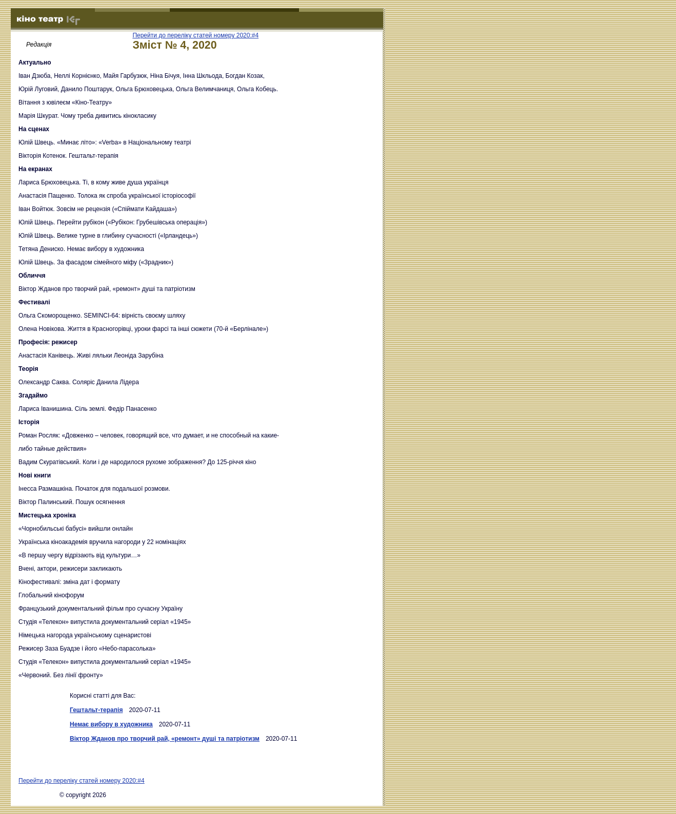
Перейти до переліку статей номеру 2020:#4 (195, 35)
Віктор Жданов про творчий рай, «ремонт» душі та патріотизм (165, 738)
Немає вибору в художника (111, 724)
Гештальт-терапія (96, 710)
